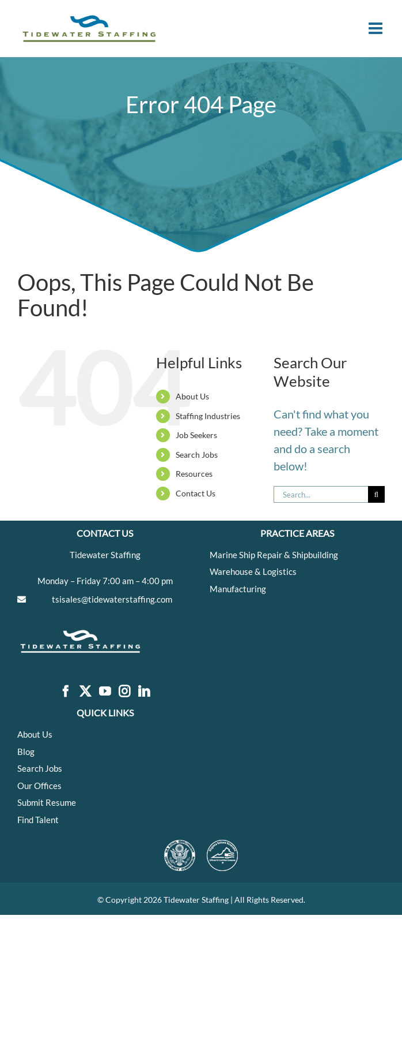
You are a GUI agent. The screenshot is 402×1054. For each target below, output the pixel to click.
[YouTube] (105, 692)
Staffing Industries (208, 416)
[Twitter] (85, 692)
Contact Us (195, 493)
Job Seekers (196, 435)
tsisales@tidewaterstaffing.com (112, 599)
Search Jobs (197, 454)
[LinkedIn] (144, 692)
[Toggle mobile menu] (377, 28)
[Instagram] (124, 692)
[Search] (376, 494)
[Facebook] (65, 692)
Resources (194, 474)
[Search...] (321, 494)
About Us (192, 396)
